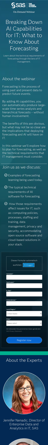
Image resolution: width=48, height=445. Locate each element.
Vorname (9, 274)
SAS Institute (24, 8)
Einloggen (28, 265)
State (8, 319)
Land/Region (11, 309)
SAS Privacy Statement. (14, 331)
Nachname (10, 282)
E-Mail (8, 291)
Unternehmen (11, 300)
